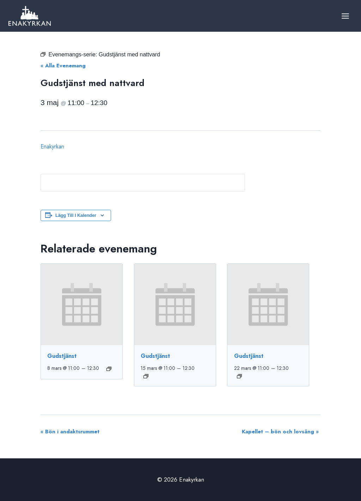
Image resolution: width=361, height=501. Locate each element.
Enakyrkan (52, 146)
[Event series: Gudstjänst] (108, 369)
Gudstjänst (62, 356)
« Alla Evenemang (63, 65)
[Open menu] (345, 16)
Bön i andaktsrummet (70, 431)
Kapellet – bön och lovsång (280, 431)
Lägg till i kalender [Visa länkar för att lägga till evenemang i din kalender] (75, 215)
